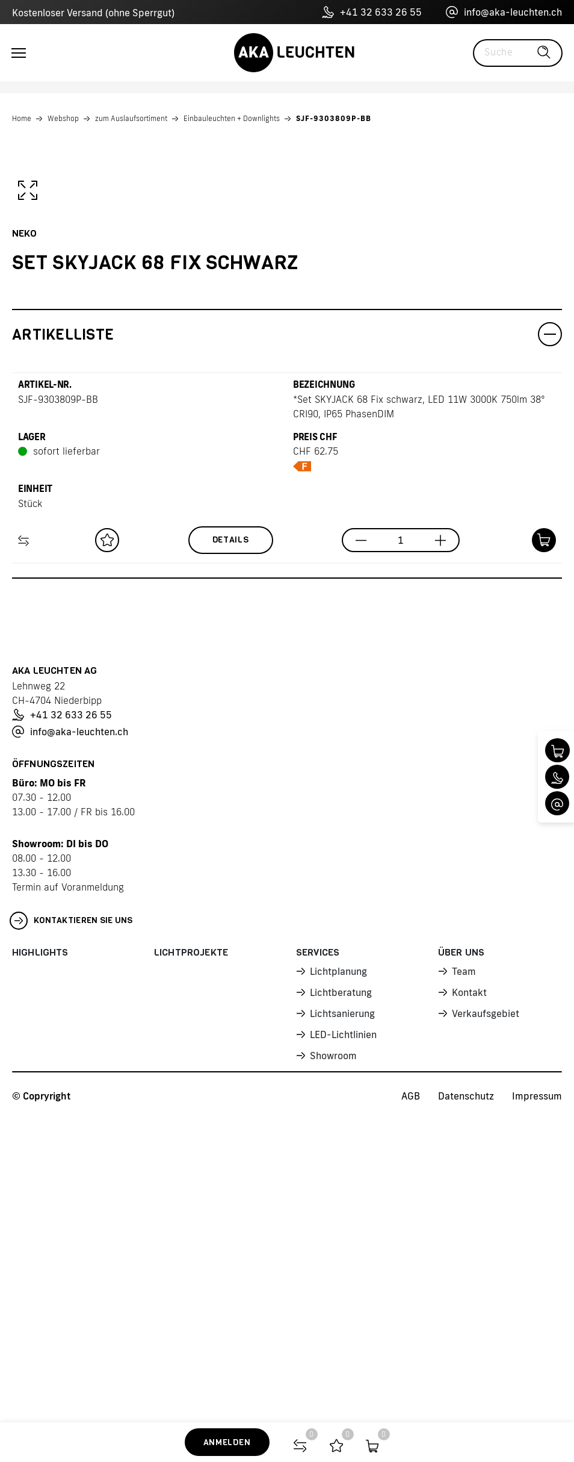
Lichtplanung (338, 1272)
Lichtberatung (341, 1293)
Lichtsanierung (342, 1314)
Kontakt (469, 1293)
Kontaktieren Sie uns (71, 1221)
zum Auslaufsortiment (131, 118)
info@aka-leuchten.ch (504, 12)
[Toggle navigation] (18, 53)
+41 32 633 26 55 (372, 12)
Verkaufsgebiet (485, 1314)
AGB (410, 1396)
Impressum (537, 1396)
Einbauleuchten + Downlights (232, 118)
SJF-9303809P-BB (333, 118)
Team (464, 1272)
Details (230, 840)
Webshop (63, 118)
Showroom (333, 1356)
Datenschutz (466, 1396)
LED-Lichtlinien (343, 1335)
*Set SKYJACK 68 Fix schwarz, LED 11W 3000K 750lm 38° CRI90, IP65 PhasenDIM (419, 707)
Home (21, 118)
